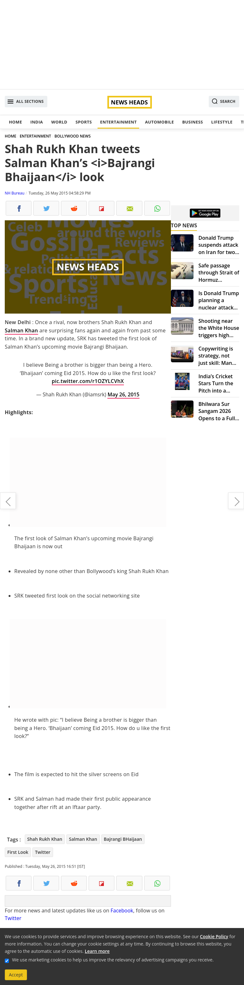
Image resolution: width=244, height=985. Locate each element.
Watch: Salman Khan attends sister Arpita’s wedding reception (8, 500)
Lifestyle (222, 122)
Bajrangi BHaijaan (123, 839)
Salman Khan (21, 330)
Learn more (97, 951)
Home (15, 122)
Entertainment (118, 122)
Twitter (42, 852)
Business (192, 122)
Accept (16, 975)
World (59, 122)
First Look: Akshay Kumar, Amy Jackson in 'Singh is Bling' (236, 500)
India (36, 122)
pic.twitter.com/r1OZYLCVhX (88, 381)
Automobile (159, 122)
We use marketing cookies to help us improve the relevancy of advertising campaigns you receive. (113, 960)
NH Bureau (14, 193)
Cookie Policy (214, 936)
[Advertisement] (122, 44)
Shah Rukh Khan (44, 839)
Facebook (122, 910)
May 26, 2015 (123, 394)
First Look (17, 852)
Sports (84, 122)
